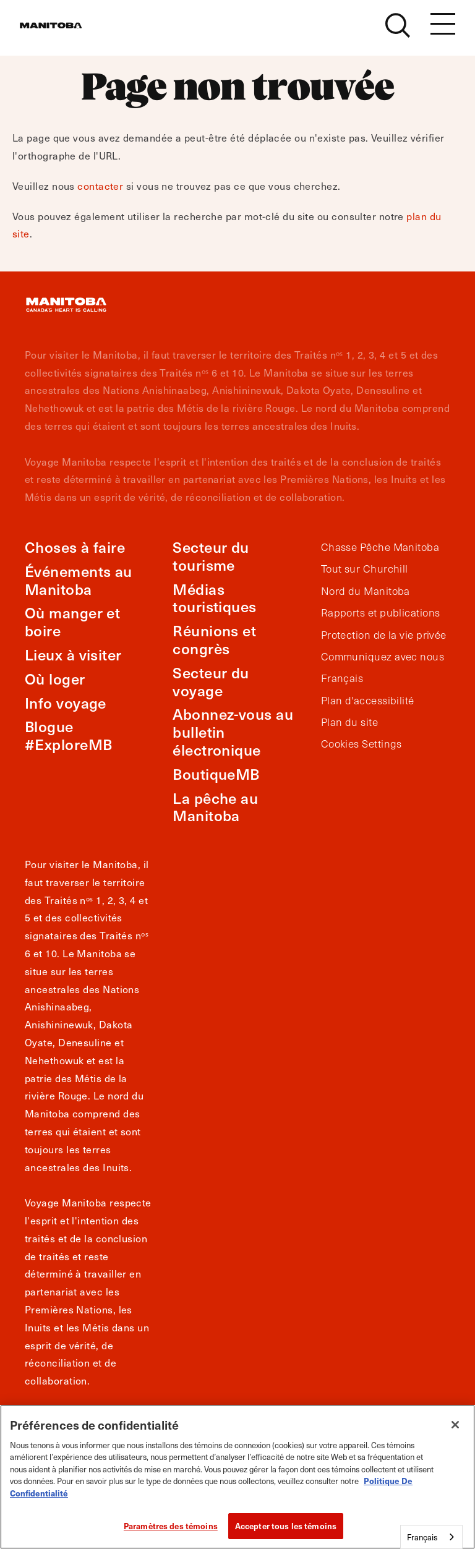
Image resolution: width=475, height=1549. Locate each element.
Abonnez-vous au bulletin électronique (233, 731)
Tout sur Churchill (364, 569)
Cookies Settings (361, 744)
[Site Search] (398, 32)
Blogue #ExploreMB (69, 735)
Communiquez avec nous (382, 657)
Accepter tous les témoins (285, 1526)
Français (342, 678)
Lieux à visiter (73, 655)
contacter (100, 185)
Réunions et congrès (214, 639)
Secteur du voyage (211, 681)
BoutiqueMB (216, 774)
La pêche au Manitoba (215, 807)
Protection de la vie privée (384, 635)
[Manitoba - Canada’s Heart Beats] (66, 32)
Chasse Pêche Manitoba (380, 547)
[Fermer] (455, 1424)
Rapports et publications (380, 613)
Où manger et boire (72, 621)
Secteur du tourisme (211, 556)
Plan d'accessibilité (367, 700)
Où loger (55, 679)
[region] (237, 1477)
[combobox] (431, 1537)
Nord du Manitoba (365, 591)
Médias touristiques (214, 598)
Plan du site (349, 722)
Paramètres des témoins (171, 1526)
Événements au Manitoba (78, 580)
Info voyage (65, 703)
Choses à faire (75, 547)
